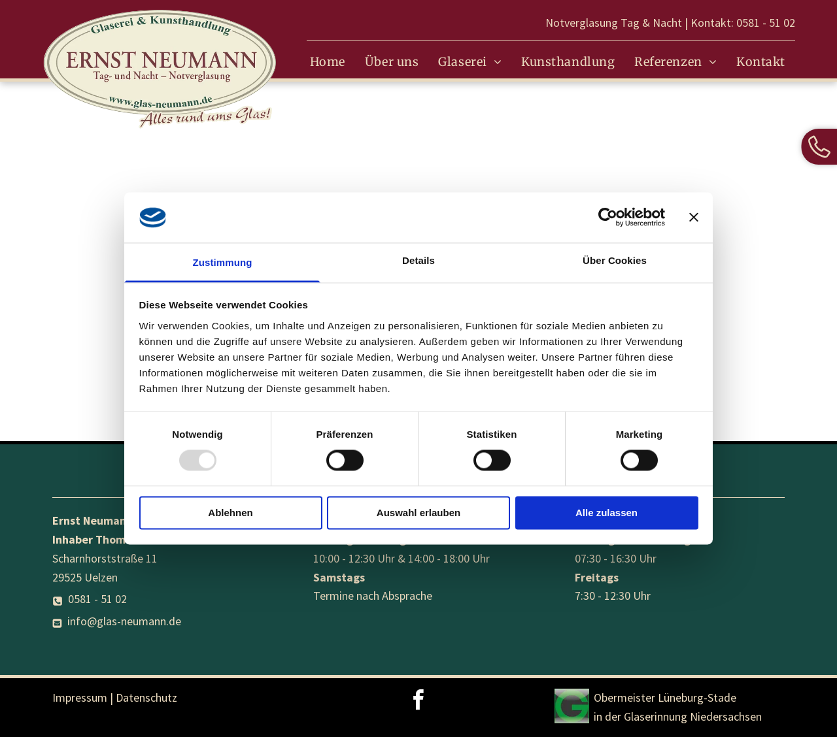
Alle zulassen (606, 512)
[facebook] (418, 702)
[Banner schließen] (693, 217)
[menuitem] (327, 62)
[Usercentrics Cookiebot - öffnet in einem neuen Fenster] (608, 217)
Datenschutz (146, 697)
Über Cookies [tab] (615, 260)
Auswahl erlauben (418, 512)
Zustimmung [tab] (222, 262)
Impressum (79, 697)
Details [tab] (418, 260)
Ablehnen (230, 512)
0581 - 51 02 (765, 22)
